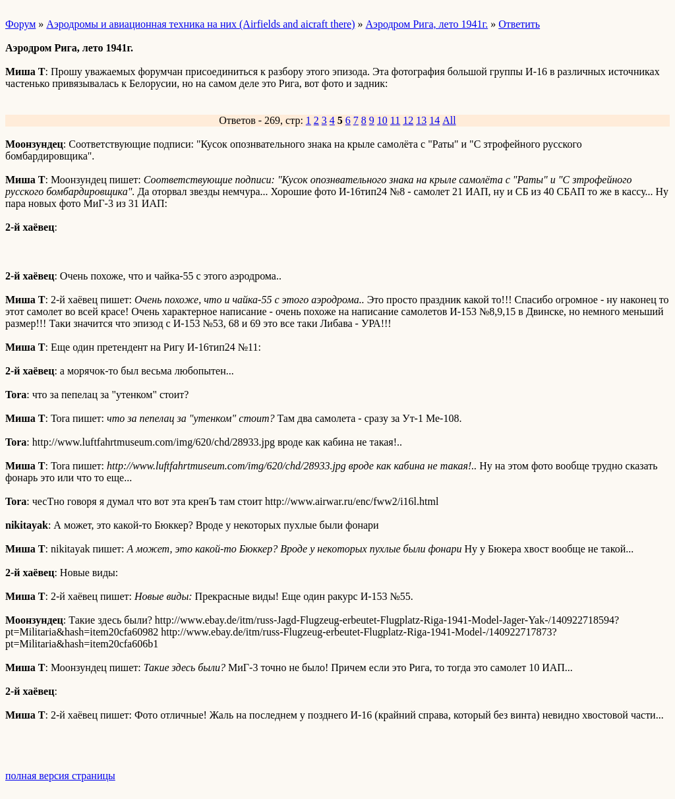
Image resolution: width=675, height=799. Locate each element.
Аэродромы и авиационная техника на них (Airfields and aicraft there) (200, 24)
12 (408, 120)
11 (395, 120)
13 (421, 120)
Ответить (519, 24)
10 (382, 120)
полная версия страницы (60, 775)
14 (434, 120)
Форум (20, 24)
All (448, 120)
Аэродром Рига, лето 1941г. (427, 24)
